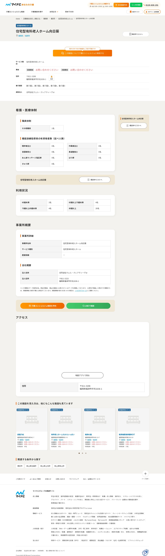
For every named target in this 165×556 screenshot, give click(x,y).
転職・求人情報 (107, 496)
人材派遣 (54, 528)
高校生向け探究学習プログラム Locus (78, 508)
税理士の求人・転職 (58, 532)
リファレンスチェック (135, 540)
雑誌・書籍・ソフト (74, 517)
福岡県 (20, 35)
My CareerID (102, 520)
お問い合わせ (60, 479)
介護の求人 (55, 535)
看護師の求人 (91, 532)
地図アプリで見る (82, 375)
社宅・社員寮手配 (119, 540)
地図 (51, 78)
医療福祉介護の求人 (58, 503)
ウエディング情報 (89, 517)
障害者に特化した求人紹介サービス (97, 499)
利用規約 (41, 551)
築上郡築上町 (59, 466)
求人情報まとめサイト (59, 513)
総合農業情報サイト (115, 517)
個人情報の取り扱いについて (55, 551)
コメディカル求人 (103, 532)
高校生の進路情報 (57, 508)
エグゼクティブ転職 (121, 528)
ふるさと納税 (78, 520)
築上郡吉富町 (31, 466)
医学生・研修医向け (93, 496)
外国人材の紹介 (82, 535)
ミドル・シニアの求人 (75, 499)
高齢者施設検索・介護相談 (106, 523)
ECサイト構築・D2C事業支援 (61, 520)
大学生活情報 (139, 513)
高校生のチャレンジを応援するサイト (97, 513)
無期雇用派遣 (142, 532)
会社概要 (19, 551)
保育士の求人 (130, 532)
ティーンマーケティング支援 (122, 513)
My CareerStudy (90, 520)
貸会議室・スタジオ (105, 540)
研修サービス (55, 540)
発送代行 (84, 540)
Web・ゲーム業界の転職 (67, 528)
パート (63, 499)
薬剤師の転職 (79, 532)
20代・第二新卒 (83, 528)
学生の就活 (55, 496)
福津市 (27, 35)
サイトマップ (74, 479)
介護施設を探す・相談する (31, 18)
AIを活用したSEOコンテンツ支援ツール (81, 523)
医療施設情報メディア (116, 520)
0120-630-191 (152, 5)
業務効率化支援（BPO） (71, 540)
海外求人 (118, 496)
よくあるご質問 (35, 479)
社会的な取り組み (30, 551)
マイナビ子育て (129, 517)
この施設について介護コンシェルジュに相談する (82, 53)
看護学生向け (79, 496)
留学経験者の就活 (67, 496)
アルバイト (55, 499)
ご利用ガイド (20, 479)
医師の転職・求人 (118, 532)
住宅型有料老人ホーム (65, 18)
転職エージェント (105, 528)
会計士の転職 (134, 528)
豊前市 (19, 466)
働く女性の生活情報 (58, 517)
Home (18, 18)
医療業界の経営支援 (68, 535)
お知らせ (48, 479)
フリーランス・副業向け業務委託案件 (124, 499)
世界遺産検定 (101, 517)
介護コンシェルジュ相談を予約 (42, 305)
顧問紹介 (70, 532)
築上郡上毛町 (45, 466)
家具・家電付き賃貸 (58, 523)
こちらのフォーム (81, 290)
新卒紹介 (94, 528)
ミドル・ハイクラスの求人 (132, 496)
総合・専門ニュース (75, 513)
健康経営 (92, 540)
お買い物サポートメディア (135, 520)
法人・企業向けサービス (91, 479)
